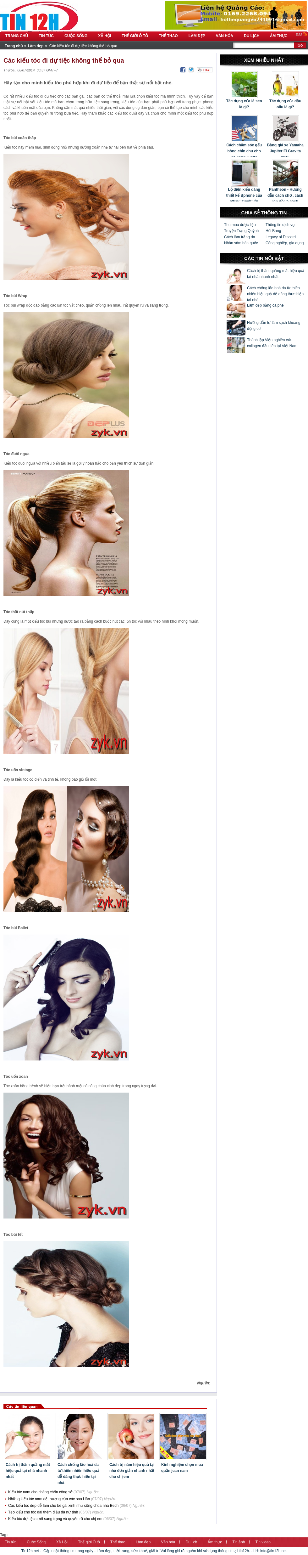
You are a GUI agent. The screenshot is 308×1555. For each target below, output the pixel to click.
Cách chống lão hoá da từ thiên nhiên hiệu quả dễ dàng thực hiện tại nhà (275, 294)
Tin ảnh (239, 1542)
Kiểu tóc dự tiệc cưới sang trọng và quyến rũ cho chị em (55, 1519)
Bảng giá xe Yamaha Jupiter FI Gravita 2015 (285, 151)
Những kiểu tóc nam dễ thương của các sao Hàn (49, 1499)
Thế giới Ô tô (89, 1542)
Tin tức (10, 1542)
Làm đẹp (143, 1542)
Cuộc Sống (36, 1542)
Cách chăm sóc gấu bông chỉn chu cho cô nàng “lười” (244, 151)
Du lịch (191, 1542)
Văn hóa (168, 1542)
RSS (301, 35)
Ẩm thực (215, 1542)
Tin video (263, 1542)
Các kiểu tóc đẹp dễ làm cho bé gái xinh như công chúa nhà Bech (63, 1505)
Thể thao (117, 1542)
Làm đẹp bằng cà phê (265, 305)
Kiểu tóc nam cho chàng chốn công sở (40, 1492)
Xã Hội (62, 1542)
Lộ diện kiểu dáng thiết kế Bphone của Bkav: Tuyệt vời (244, 195)
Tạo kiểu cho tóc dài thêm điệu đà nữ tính (43, 1512)
